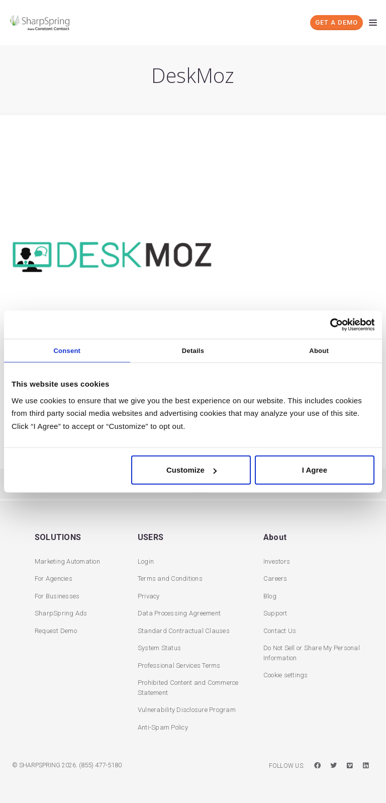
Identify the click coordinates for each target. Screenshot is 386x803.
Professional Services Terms (179, 664)
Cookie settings (285, 674)
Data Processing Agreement (179, 612)
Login (146, 560)
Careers (275, 577)
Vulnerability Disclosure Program (187, 708)
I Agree (314, 470)
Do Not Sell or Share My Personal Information (311, 652)
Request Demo (56, 630)
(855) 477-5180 (100, 764)
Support (275, 612)
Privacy (149, 595)
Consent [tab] (66, 350)
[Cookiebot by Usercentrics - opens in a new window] (330, 324)
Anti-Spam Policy (163, 726)
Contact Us (280, 630)
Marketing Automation (67, 560)
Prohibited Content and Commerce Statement (188, 686)
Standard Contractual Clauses (184, 630)
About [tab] (319, 350)
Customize (191, 470)
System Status (159, 647)
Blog (269, 595)
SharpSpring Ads (61, 612)
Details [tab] (193, 350)
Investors (276, 560)
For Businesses (57, 595)
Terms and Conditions (170, 577)
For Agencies (53, 577)
